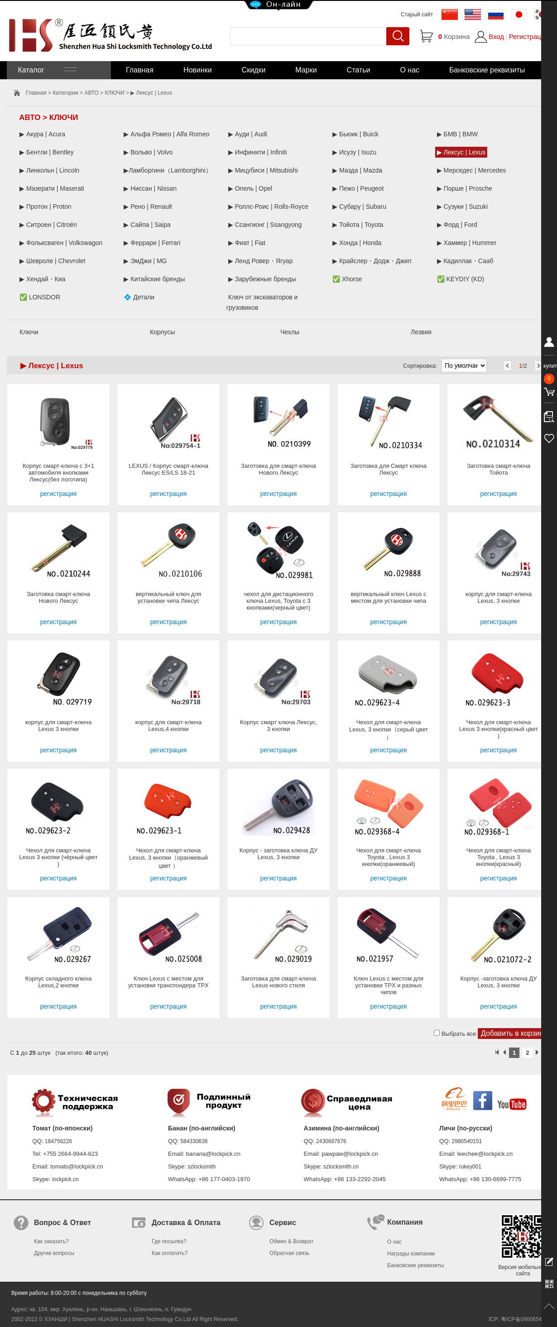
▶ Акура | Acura (42, 134)
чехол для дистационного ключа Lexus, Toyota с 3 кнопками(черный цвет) (278, 601)
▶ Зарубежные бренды (262, 279)
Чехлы (289, 332)
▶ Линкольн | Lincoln (49, 170)
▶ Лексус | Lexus (461, 152)
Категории (65, 93)
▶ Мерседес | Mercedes (471, 170)
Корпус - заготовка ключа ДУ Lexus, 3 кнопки (279, 854)
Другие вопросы (54, 1253)
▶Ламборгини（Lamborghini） (168, 170)
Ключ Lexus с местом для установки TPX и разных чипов (388, 985)
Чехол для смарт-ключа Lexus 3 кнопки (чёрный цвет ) (58, 857)
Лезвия (421, 332)
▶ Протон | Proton (45, 206)
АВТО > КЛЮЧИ (104, 93)
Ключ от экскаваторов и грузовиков (262, 302)
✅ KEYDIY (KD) (461, 279)
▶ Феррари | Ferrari (152, 242)
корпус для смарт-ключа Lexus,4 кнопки (168, 725)
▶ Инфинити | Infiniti (257, 152)
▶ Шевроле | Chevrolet (52, 260)
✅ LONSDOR (39, 297)
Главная (140, 70)
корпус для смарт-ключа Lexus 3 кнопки (58, 725)
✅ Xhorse (347, 279)
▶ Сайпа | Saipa (147, 224)
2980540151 (467, 1141)
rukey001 (470, 1167)
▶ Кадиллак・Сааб (465, 260)
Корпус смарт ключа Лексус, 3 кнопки (278, 725)
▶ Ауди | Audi (247, 134)
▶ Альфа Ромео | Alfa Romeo (166, 134)
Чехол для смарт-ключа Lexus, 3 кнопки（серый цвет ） (388, 730)
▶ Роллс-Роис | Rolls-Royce (268, 206)
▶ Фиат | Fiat (246, 242)
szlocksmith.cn (341, 1167)
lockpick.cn (65, 1179)
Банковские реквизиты (487, 70)
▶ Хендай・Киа (42, 279)
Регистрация (529, 36)
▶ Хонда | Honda (356, 242)
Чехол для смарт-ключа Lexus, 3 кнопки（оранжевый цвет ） (168, 858)
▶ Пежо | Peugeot (358, 188)
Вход (496, 36)
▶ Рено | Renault (148, 206)
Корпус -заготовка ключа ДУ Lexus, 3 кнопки (499, 982)
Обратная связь (289, 1253)
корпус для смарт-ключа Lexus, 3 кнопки (499, 597)
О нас (409, 70)
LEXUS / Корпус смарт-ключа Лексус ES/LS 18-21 (168, 469)
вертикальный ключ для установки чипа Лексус (169, 597)
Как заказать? (51, 1241)
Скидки (254, 70)
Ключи (28, 332)
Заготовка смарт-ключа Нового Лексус (58, 597)
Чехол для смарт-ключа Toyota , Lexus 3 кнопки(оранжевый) (388, 857)
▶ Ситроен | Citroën (48, 224)
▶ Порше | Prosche (464, 188)
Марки (306, 70)
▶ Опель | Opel (250, 188)
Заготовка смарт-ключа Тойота (498, 469)
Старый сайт (417, 14)
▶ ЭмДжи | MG (145, 260)
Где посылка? (169, 1241)
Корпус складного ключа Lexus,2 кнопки (58, 982)
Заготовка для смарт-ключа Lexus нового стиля (278, 982)
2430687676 (331, 1141)
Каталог (46, 70)
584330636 (194, 1141)
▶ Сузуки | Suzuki (462, 206)
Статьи (358, 70)
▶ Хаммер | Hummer (467, 242)
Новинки (197, 70)
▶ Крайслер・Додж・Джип (371, 260)
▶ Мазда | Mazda (357, 170)
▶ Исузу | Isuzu (354, 152)
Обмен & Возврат (291, 1241)
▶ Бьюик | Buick (355, 134)
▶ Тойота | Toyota (357, 224)
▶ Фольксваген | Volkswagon (60, 242)
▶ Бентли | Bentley (46, 152)
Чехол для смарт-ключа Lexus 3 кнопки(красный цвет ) (498, 729)
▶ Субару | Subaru (359, 206)
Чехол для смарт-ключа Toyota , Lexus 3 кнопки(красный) (498, 857)
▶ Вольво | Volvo (148, 152)
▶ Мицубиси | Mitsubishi (263, 170)
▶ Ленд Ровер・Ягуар (260, 260)
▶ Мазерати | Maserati (51, 188)
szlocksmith (201, 1167)
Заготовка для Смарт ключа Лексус (389, 469)
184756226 (58, 1141)
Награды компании (411, 1253)
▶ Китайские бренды (154, 279)
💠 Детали (139, 297)
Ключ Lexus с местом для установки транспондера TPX (168, 982)
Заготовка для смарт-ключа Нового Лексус (278, 469)
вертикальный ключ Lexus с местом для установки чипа (388, 597)
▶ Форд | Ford (457, 224)
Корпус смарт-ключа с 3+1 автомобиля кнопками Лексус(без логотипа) (58, 472)
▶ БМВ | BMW (457, 134)
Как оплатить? (169, 1253)
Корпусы (162, 332)
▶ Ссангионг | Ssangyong (265, 224)
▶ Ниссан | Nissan (150, 188)
